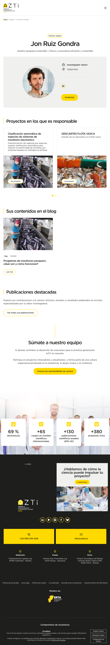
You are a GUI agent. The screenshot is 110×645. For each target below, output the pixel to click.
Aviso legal (25, 583)
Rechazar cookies (98, 635)
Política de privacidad (11, 583)
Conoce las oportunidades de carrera (55, 371)
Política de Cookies (58, 640)
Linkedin (63, 85)
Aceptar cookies (98, 631)
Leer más (9, 272)
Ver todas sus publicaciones (20, 312)
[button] (52, 195)
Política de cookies (39, 583)
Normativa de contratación (71, 583)
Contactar (69, 97)
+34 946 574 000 (29, 538)
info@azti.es (81, 538)
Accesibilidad (54, 583)
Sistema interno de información (96, 583)
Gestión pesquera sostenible (32, 51)
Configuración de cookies (98, 640)
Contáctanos (82, 482)
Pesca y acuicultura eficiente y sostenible (71, 51)
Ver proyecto (15, 181)
